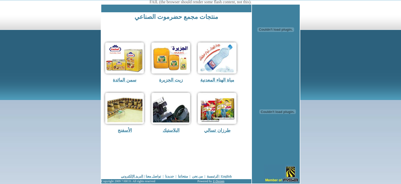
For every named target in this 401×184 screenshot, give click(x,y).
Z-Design (218, 181)
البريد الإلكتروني (132, 176)
